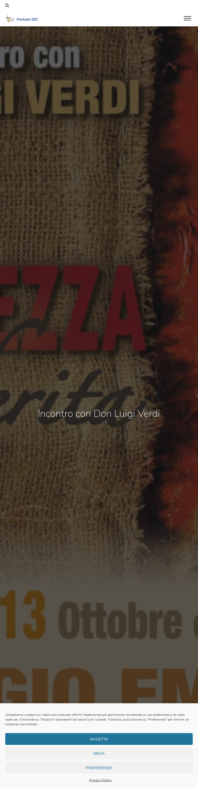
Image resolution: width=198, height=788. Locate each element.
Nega (99, 753)
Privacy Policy (100, 780)
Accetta (99, 739)
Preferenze (99, 768)
